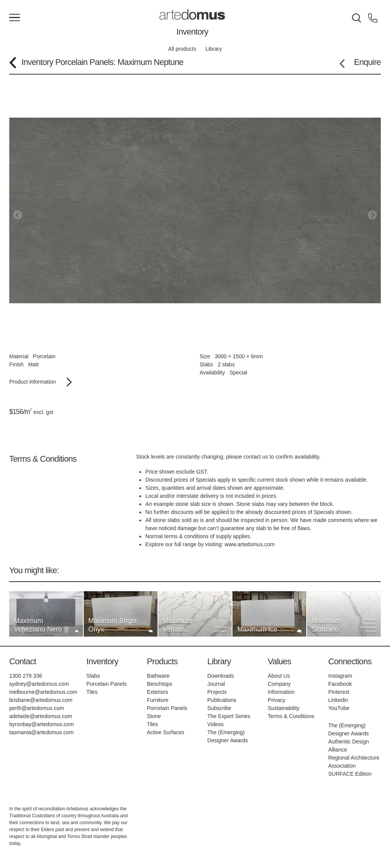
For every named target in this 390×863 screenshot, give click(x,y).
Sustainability (284, 708)
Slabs (93, 676)
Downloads (220, 676)
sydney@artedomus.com (39, 684)
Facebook (340, 684)
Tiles (92, 692)
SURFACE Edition (350, 774)
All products (182, 49)
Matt (33, 364)
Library (214, 49)
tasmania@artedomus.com (41, 732)
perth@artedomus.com (36, 708)
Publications (222, 700)
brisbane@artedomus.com (40, 700)
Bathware (158, 676)
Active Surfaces (165, 732)
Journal (216, 684)
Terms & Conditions (291, 716)
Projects (217, 692)
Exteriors (157, 692)
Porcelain (44, 356)
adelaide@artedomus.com (40, 716)
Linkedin (338, 700)
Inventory (192, 32)
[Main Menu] (14, 18)
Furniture (157, 700)
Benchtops (159, 684)
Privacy (276, 700)
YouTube (338, 708)
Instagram (340, 676)
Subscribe (219, 708)
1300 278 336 (25, 676)
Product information (40, 382)
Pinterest (338, 692)
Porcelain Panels (84, 62)
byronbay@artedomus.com (41, 724)
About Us (279, 676)
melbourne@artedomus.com (43, 692)
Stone (154, 716)
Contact (22, 661)
